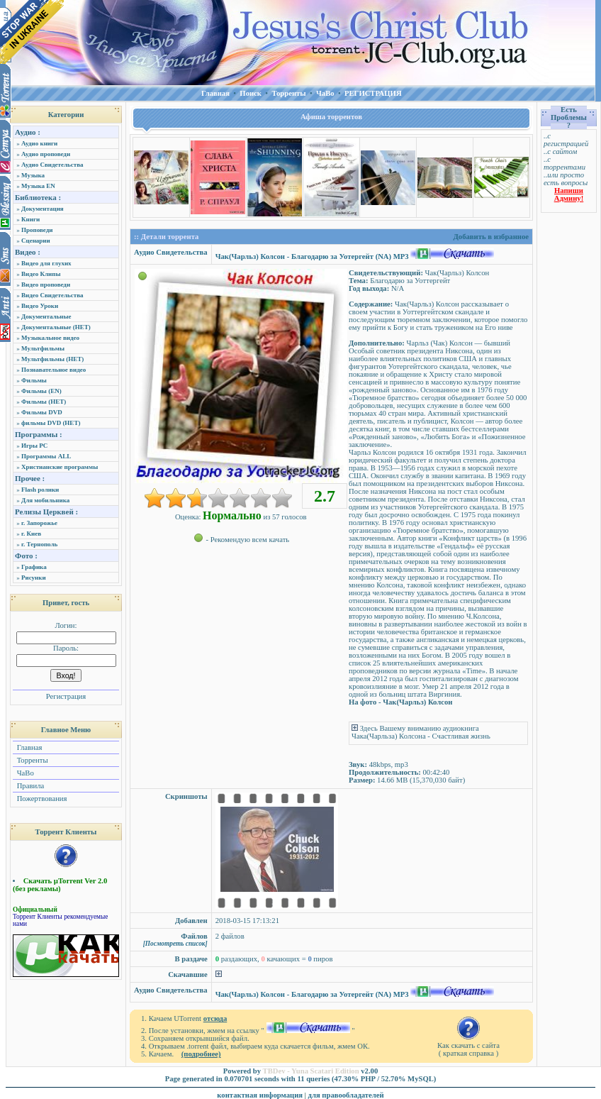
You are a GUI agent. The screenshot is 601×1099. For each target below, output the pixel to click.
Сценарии (35, 240)
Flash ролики (40, 489)
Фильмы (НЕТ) (43, 401)
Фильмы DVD (41, 412)
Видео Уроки (39, 305)
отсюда (215, 1018)
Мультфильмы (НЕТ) (52, 359)
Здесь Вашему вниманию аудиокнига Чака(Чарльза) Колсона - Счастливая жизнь (421, 732)
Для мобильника (45, 500)
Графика (34, 566)
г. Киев (31, 533)
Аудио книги (39, 143)
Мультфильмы (42, 348)
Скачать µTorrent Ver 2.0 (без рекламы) (60, 885)
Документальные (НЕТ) (56, 327)
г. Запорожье (39, 522)
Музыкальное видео (50, 337)
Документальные (46, 316)
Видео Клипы (40, 273)
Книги (30, 219)
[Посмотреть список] (175, 943)
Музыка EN (38, 185)
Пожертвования (41, 798)
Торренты (31, 760)
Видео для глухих (46, 263)
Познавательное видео (53, 369)
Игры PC (34, 445)
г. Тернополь (39, 544)
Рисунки (33, 577)
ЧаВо (24, 773)
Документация (42, 208)
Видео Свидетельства (52, 295)
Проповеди (36, 229)
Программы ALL (46, 456)
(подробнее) (201, 1054)
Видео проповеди (45, 284)
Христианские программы (59, 466)
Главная (28, 747)
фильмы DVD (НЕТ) (50, 422)
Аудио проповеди (45, 154)
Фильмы (34, 380)
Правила (29, 786)
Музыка (33, 175)
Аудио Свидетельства (52, 164)
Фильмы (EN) (41, 390)
